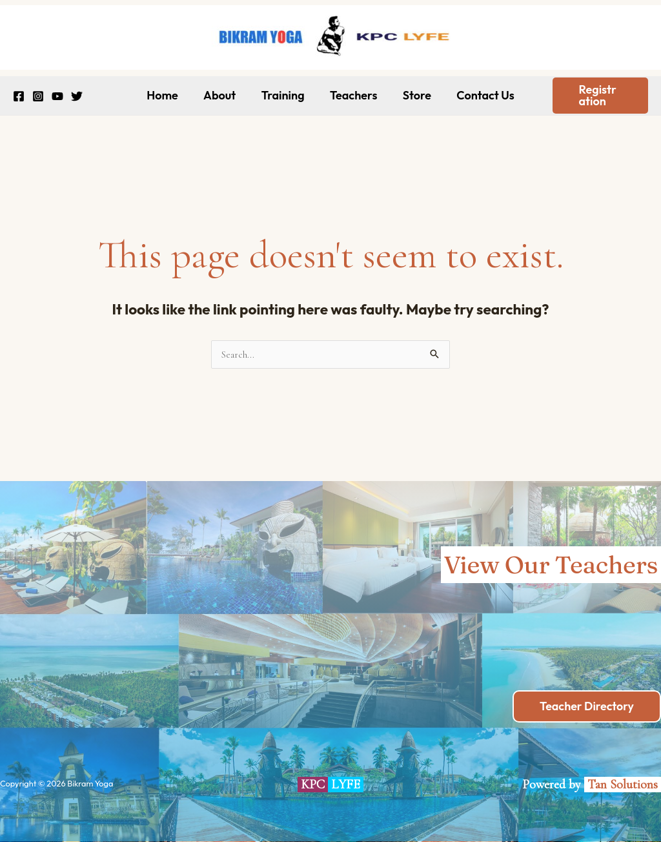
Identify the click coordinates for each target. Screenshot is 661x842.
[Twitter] (77, 96)
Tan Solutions (624, 784)
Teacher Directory (586, 706)
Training (283, 95)
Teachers (352, 95)
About (223, 95)
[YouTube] (57, 96)
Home (168, 95)
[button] (598, 95)
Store (414, 95)
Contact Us (480, 95)
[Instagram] (38, 96)
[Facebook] (19, 96)
